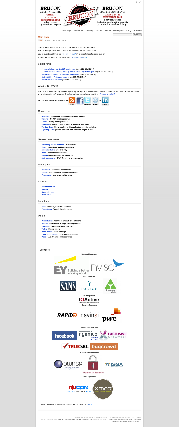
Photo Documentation (50, 234)
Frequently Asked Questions (53, 145)
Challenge (46, 124)
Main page (66, 31)
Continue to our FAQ (107, 94)
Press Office (46, 195)
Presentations (47, 221)
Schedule (78, 31)
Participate (118, 31)
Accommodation (48, 150)
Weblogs (45, 224)
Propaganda (46, 175)
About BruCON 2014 (125, 419)
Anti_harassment (48, 158)
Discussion (47, 40)
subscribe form (68, 54)
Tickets (99, 31)
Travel (108, 31)
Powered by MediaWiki (120, 421)
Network (45, 189)
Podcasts (45, 226)
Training (89, 31)
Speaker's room (48, 192)
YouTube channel (78, 57)
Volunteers (46, 170)
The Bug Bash (47, 127)
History (64, 40)
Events (44, 172)
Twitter (44, 229)
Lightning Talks (48, 130)
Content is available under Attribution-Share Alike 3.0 (75, 419)
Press (44, 153)
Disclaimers (137, 419)
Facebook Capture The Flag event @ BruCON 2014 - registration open (68, 72)
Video (44, 237)
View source (56, 40)
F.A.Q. (129, 31)
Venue (44, 207)
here (88, 404)
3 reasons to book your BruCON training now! (58, 69)
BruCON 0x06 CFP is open (52, 80)
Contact (138, 31)
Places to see (47, 209)
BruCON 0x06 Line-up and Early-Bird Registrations (60, 74)
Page (40, 40)
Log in (139, 2)
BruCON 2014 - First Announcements (55, 77)
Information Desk (48, 187)
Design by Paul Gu (135, 421)
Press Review (47, 232)
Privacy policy (113, 419)
